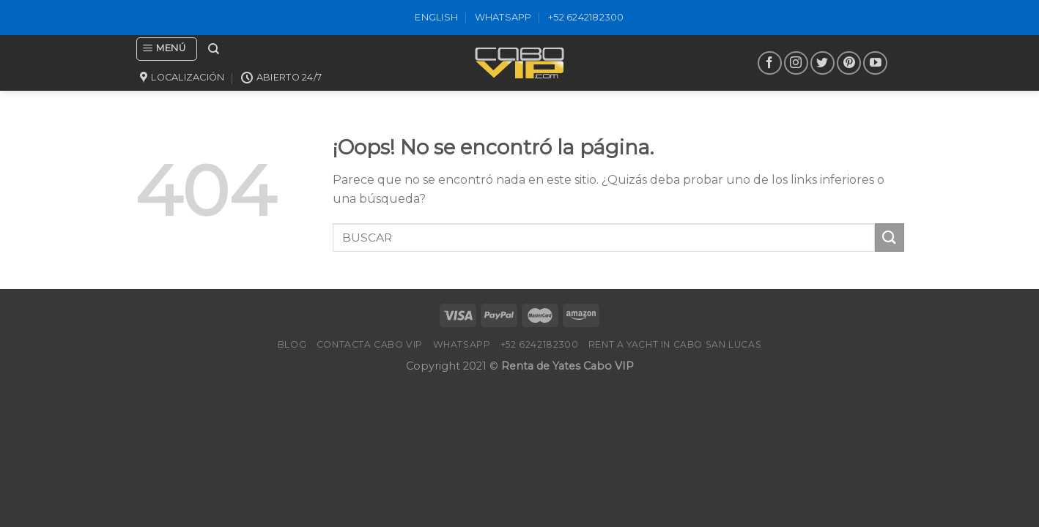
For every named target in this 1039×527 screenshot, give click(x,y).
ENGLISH (436, 17)
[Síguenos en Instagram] (796, 63)
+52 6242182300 (586, 17)
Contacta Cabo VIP (370, 344)
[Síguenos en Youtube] (875, 63)
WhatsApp (503, 17)
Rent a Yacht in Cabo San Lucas (674, 344)
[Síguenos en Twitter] (822, 63)
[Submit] (889, 237)
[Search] (213, 49)
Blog (292, 344)
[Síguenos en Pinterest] (849, 63)
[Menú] (166, 49)
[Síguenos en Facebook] (770, 63)
